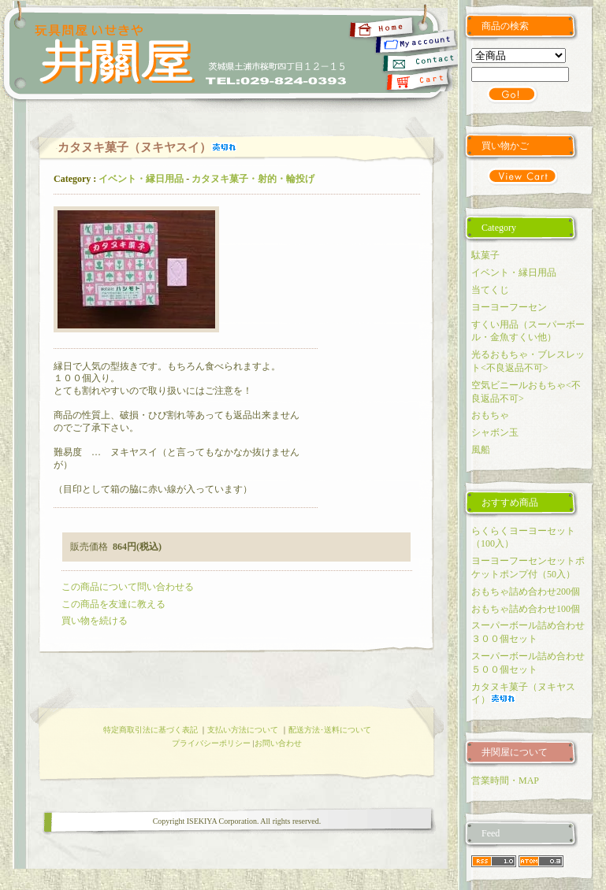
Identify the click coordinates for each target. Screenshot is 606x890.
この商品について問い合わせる (127, 586)
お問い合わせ (278, 743)
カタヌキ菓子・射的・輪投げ (252, 178)
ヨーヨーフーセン (509, 307)
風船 (480, 449)
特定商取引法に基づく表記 (150, 729)
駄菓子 (485, 255)
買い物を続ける (94, 620)
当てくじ (490, 289)
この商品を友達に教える (113, 604)
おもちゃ (490, 415)
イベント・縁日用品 (141, 178)
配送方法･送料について (329, 729)
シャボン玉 (495, 432)
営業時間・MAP (505, 780)
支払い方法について (242, 729)
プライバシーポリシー (211, 743)
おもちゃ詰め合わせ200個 (525, 591)
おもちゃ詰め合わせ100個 (525, 608)
